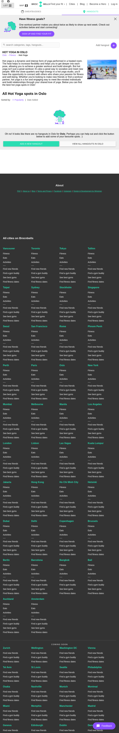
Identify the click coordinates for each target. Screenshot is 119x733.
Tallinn (91, 248)
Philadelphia (95, 667)
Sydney (35, 287)
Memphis (36, 706)
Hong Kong (37, 482)
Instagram (67, 191)
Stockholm (66, 287)
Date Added (32, 100)
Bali (90, 560)
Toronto (35, 248)
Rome (63, 326)
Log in (114, 4)
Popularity (18, 100)
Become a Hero (98, 4)
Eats (5, 258)
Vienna (91, 648)
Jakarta (7, 482)
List (7, 5)
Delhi (34, 521)
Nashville (36, 686)
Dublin (63, 725)
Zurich (6, 648)
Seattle (63, 667)
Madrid (91, 706)
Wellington (37, 648)
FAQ (19, 191)
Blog (82, 4)
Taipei (6, 287)
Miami (6, 706)
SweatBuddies (31, 11)
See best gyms (10, 277)
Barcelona (37, 560)
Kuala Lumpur (96, 443)
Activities (7, 262)
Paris (34, 365)
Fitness (12, 55)
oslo (4, 55)
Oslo (62, 365)
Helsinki (92, 482)
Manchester (66, 706)
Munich (64, 686)
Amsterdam (37, 599)
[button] (104, 725)
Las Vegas (65, 443)
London (7, 443)
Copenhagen (67, 521)
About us (26, 191)
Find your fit (58, 4)
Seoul (6, 326)
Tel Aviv (7, 667)
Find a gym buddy (11, 273)
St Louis (35, 667)
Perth (6, 365)
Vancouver (9, 248)
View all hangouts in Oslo (88, 143)
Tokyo (63, 248)
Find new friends (10, 269)
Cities (72, 4)
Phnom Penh (95, 326)
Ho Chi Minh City (69, 482)
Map (23, 5)
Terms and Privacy (44, 191)
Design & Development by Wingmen (88, 191)
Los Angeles (95, 404)
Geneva (7, 725)
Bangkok (65, 560)
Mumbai (7, 404)
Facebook (58, 191)
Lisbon (35, 443)
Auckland (8, 599)
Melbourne (37, 404)
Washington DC (68, 648)
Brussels (93, 521)
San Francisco (39, 326)
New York (93, 365)
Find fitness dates (11, 282)
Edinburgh (37, 725)
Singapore (93, 287)
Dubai (6, 521)
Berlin (6, 560)
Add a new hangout (31, 143)
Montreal (93, 686)
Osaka (6, 686)
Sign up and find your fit (36, 33)
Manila (63, 404)
